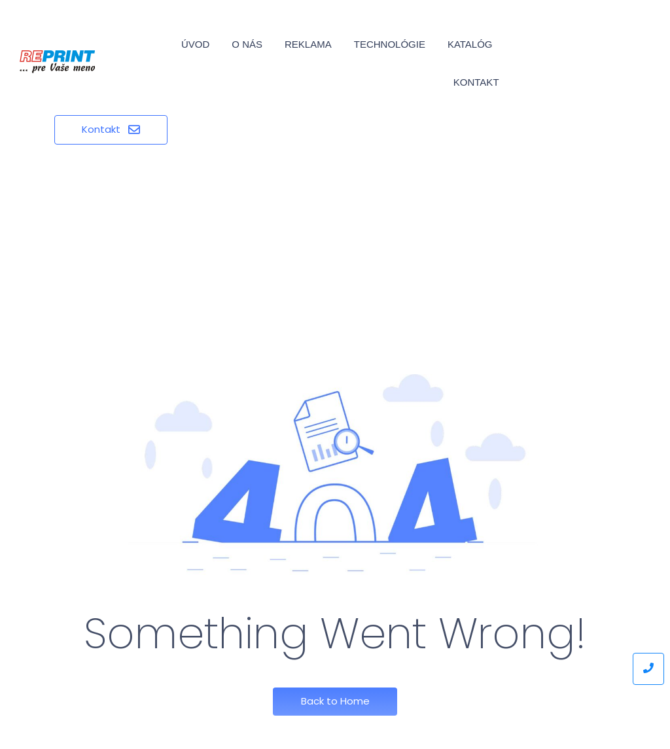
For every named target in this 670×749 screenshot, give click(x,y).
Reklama (308, 44)
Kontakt (476, 82)
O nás (247, 44)
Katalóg (470, 44)
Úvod (195, 44)
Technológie (389, 44)
